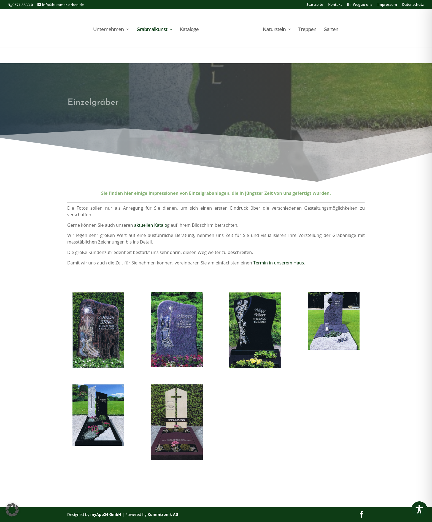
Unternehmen (108, 29)
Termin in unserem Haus (278, 263)
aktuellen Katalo (150, 225)
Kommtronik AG (162, 514)
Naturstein (274, 29)
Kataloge (189, 29)
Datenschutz (413, 5)
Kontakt (335, 5)
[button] (12, 510)
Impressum (387, 5)
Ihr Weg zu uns (359, 5)
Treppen (307, 29)
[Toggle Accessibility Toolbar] (419, 509)
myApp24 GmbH (105, 514)
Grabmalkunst (151, 29)
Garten (330, 29)
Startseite (314, 5)
